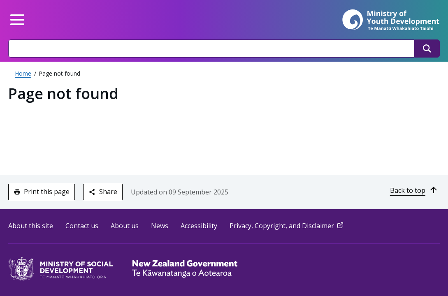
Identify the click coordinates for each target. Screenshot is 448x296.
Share (102, 191)
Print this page (42, 191)
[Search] (427, 48)
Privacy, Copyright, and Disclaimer (287, 225)
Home (23, 73)
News (159, 225)
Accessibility (199, 225)
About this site (30, 225)
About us (125, 225)
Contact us (81, 225)
